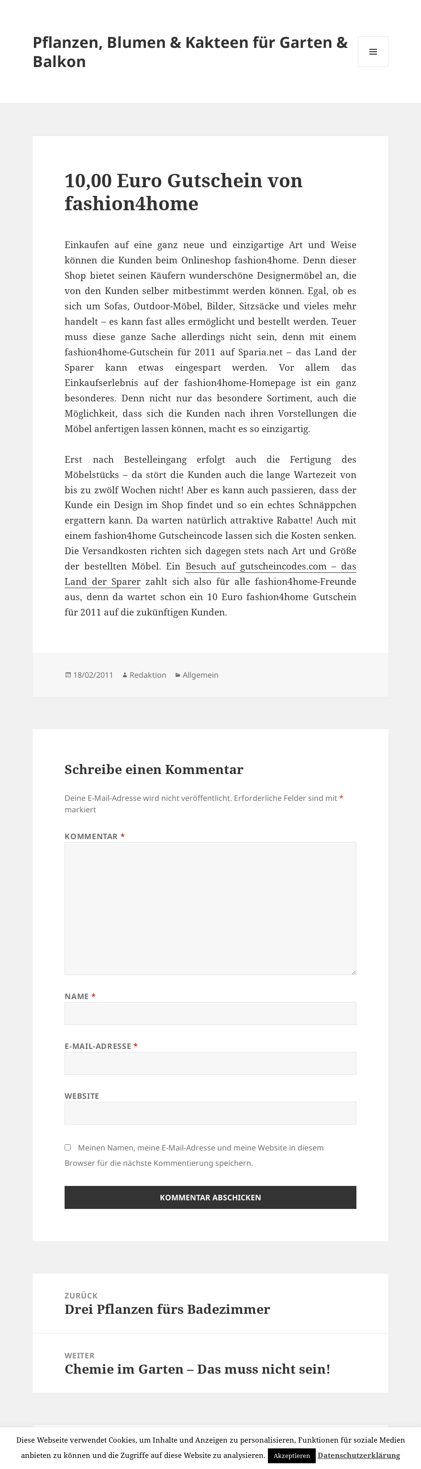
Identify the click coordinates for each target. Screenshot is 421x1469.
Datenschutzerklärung (359, 1455)
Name (80, 996)
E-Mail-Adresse (101, 1046)
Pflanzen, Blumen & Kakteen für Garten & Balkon (190, 51)
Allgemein (201, 675)
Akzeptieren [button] (292, 1455)
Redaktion (148, 675)
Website (82, 1096)
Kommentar (95, 836)
